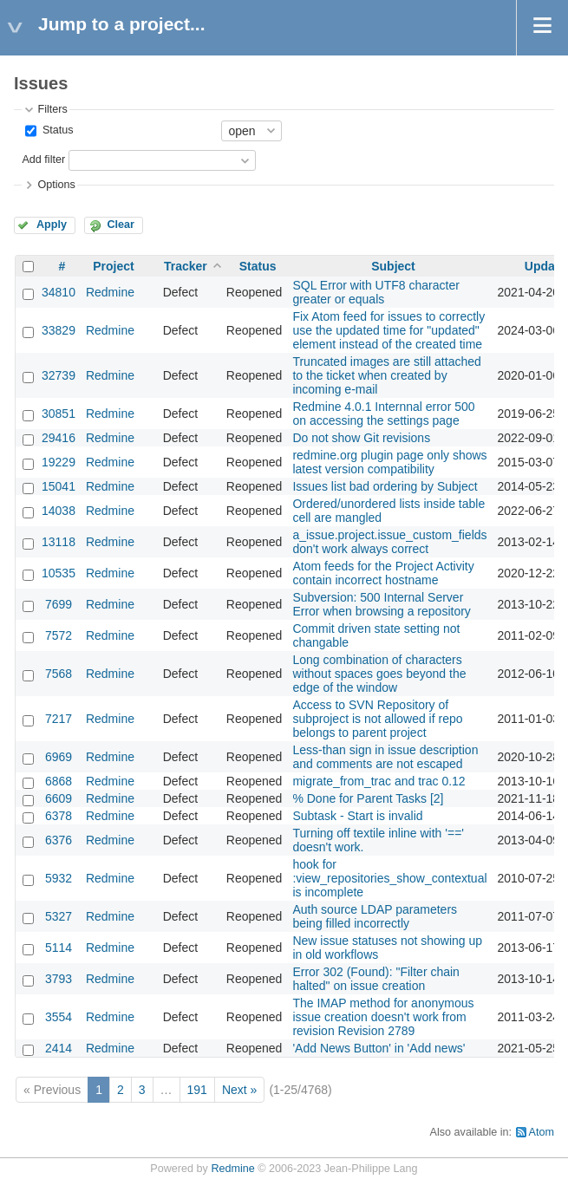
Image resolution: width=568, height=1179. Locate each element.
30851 (58, 413)
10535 (58, 573)
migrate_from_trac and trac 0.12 (378, 781)
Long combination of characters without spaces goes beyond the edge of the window (379, 673)
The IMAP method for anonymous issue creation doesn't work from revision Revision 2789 (382, 1017)
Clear (120, 224)
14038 (58, 511)
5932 (58, 878)
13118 (58, 542)
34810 (58, 292)
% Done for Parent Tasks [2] (367, 798)
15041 (58, 486)
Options (56, 185)
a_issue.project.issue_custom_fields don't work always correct (389, 542)
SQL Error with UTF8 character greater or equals (375, 292)
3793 (58, 979)
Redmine (110, 292)
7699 (58, 604)
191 (197, 1090)
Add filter (43, 159)
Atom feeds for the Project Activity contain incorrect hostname (382, 573)
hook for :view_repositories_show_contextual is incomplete (389, 878)
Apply (51, 224)
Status (56, 130)
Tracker (185, 266)
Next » (239, 1090)
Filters (52, 109)
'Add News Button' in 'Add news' (378, 1048)
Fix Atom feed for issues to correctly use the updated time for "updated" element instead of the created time (388, 330)
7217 (58, 719)
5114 (58, 947)
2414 (58, 1048)
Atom (541, 1132)
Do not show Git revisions (361, 438)
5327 (58, 916)
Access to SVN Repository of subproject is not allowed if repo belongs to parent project (377, 718)
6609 (58, 798)
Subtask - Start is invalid (357, 816)
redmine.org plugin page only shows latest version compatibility (389, 462)
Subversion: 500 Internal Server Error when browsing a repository (381, 604)
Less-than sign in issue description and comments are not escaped (385, 757)
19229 (58, 462)
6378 (58, 816)
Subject (393, 266)
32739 (58, 375)
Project (113, 266)
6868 (58, 781)
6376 (58, 840)
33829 (58, 330)
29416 (58, 438)
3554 (58, 1017)
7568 (58, 674)
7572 (58, 635)
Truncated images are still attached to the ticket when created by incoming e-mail (386, 375)
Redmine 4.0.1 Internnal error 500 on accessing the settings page (383, 413)
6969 (58, 757)
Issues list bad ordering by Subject (384, 486)
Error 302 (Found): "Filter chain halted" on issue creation (376, 979)
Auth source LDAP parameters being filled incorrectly (374, 916)
